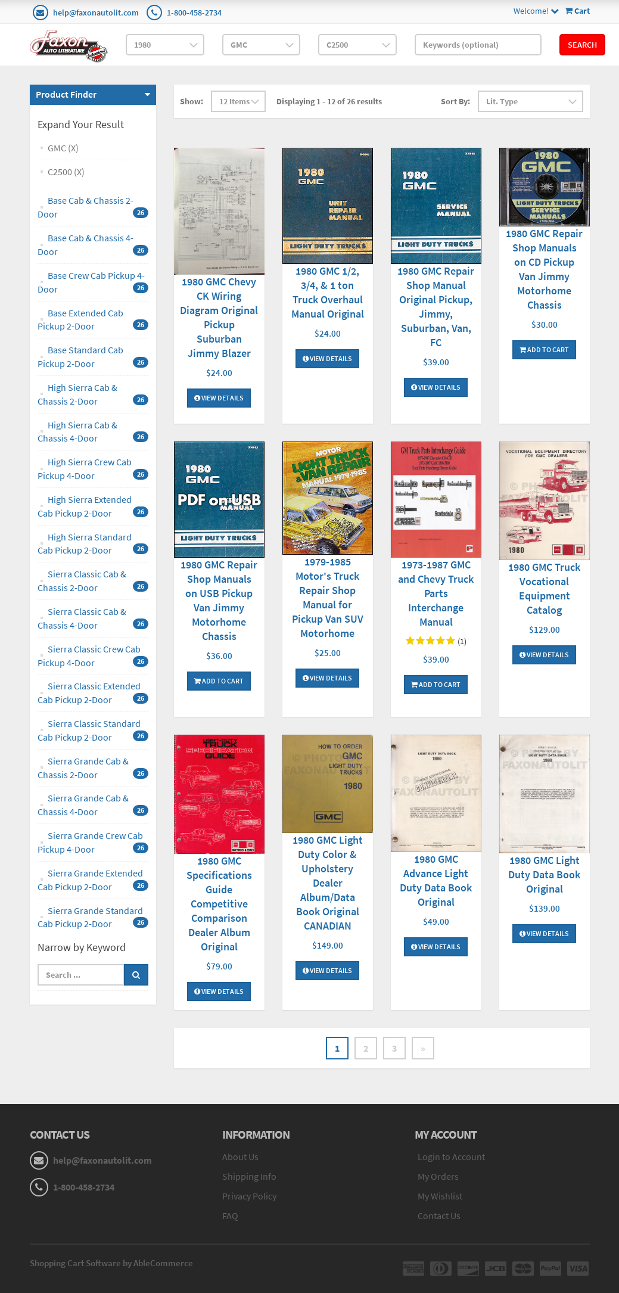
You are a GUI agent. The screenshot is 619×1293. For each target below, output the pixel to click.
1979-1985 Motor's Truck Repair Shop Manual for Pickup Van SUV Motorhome (327, 597)
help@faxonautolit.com (96, 12)
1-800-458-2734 (194, 12)
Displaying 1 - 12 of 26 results (329, 101)
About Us (240, 1157)
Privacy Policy (249, 1196)
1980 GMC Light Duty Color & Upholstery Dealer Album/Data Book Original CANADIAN (328, 883)
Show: (191, 101)
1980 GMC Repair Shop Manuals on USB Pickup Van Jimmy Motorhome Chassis (219, 600)
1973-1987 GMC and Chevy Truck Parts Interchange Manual (436, 593)
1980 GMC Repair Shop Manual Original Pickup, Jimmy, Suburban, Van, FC (435, 306)
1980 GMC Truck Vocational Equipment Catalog (544, 588)
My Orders (438, 1176)
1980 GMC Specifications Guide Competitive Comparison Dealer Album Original (219, 903)
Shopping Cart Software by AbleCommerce (111, 1263)
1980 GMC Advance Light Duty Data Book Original (436, 880)
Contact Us (439, 1215)
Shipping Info (249, 1176)
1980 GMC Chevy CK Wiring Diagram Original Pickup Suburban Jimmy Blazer (219, 317)
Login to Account (451, 1157)
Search (582, 44)
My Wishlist (440, 1196)
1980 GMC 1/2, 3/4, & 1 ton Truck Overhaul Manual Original (327, 292)
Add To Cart (544, 349)
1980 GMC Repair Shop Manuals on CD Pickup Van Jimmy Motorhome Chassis (544, 269)
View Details (219, 397)
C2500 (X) (66, 172)
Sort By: (455, 101)
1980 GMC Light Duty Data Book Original (544, 874)
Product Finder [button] (66, 94)
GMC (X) (63, 148)
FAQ (230, 1215)
